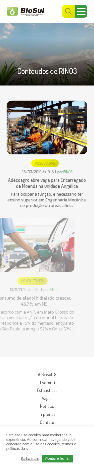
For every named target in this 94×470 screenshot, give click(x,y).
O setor (45, 382)
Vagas (47, 398)
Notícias (47, 406)
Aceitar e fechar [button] (57, 458)
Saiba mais (30, 459)
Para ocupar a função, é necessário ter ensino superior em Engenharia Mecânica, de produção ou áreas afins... (46, 199)
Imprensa (47, 414)
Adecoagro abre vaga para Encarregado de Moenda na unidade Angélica (47, 183)
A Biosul (45, 374)
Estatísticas (47, 390)
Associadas (45, 163)
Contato (47, 422)
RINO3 (67, 171)
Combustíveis (29, 280)
